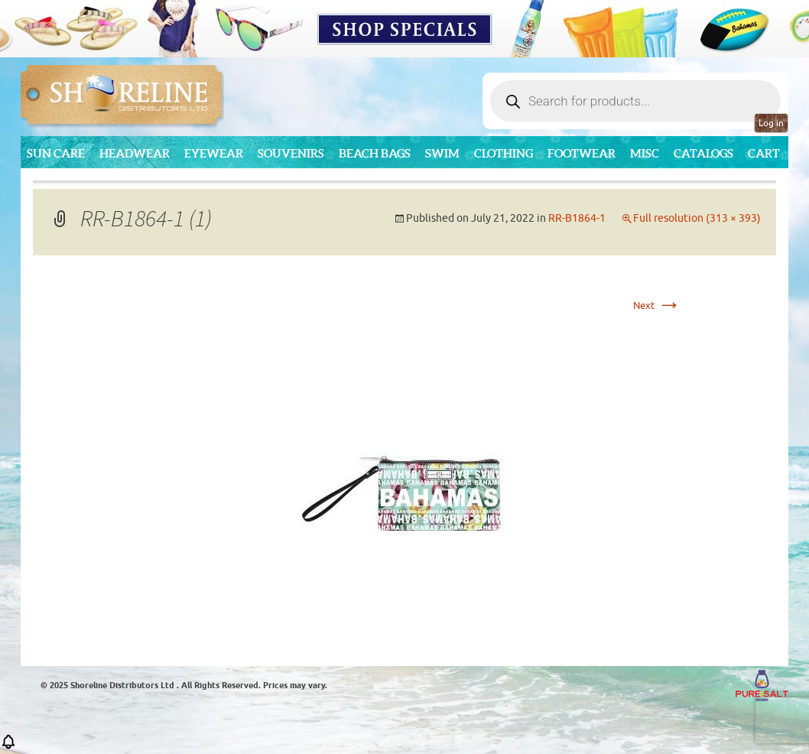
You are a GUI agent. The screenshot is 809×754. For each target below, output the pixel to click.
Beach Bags (375, 153)
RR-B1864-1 (577, 218)
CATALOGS (703, 153)
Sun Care (56, 153)
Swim (442, 153)
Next (657, 305)
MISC (644, 153)
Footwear (581, 153)
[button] (8, 746)
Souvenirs (291, 153)
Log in (771, 123)
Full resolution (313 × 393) (697, 218)
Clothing (503, 153)
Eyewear (213, 153)
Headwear (134, 153)
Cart (764, 153)
